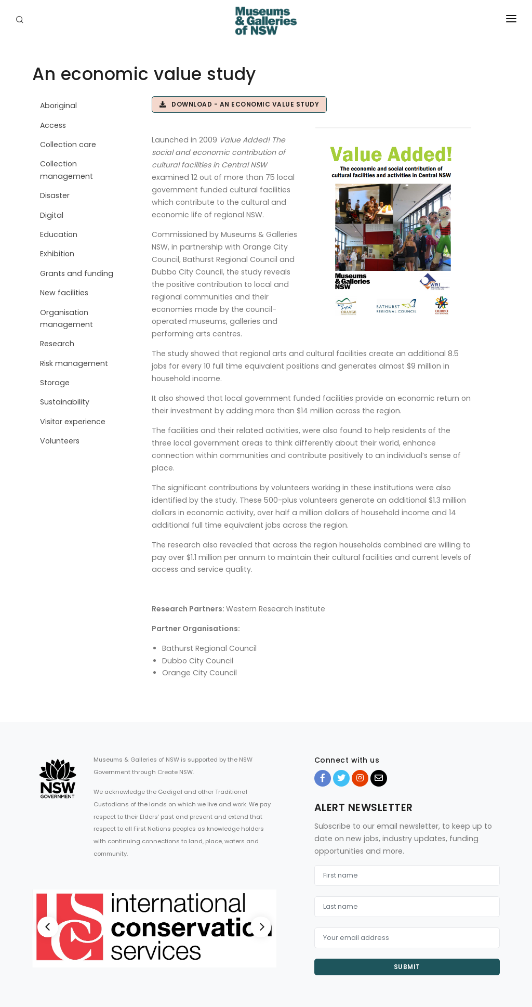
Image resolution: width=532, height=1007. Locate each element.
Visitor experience (72, 421)
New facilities (64, 292)
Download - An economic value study (239, 104)
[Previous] (47, 927)
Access (53, 125)
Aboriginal (58, 105)
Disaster (55, 195)
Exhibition (57, 254)
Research (57, 343)
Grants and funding (76, 273)
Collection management (66, 170)
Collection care (68, 144)
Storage (55, 382)
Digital (51, 215)
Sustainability (64, 402)
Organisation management (66, 318)
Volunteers (59, 441)
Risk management (74, 363)
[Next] (260, 927)
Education (58, 234)
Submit (407, 966)
